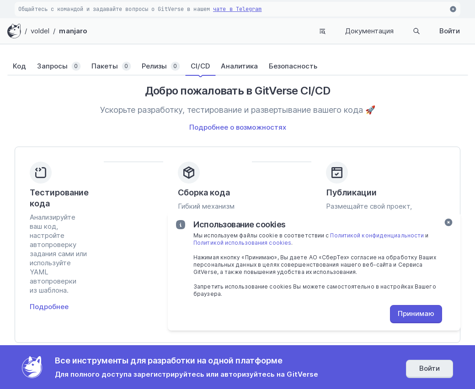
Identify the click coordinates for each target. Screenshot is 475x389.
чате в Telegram (237, 9)
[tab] (25, 66)
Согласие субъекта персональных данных (380, 363)
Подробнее (49, 250)
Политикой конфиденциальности (377, 235)
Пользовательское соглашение (167, 363)
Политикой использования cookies (242, 242)
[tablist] (237, 66)
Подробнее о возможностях (237, 127)
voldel (40, 30)
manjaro (73, 30)
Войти (449, 30)
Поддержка (97, 348)
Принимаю (416, 313)
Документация (369, 30)
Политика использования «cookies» (265, 363)
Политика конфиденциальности (74, 363)
